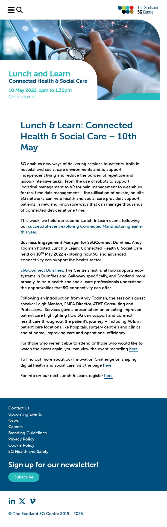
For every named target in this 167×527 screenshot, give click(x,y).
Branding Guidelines (27, 432)
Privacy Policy (21, 439)
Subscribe (23, 477)
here (133, 348)
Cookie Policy (21, 445)
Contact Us (18, 408)
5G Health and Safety (28, 451)
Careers (15, 426)
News (13, 420)
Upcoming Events (25, 414)
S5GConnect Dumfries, (42, 270)
